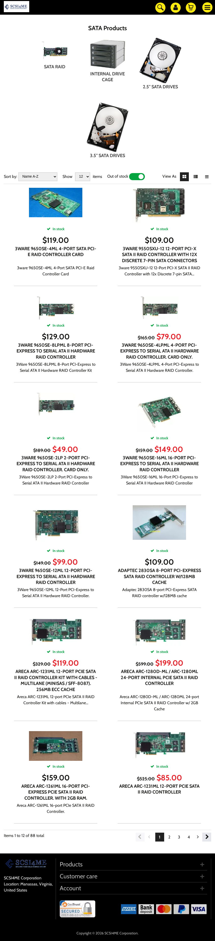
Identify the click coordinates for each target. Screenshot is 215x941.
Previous (140, 837)
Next (206, 837)
